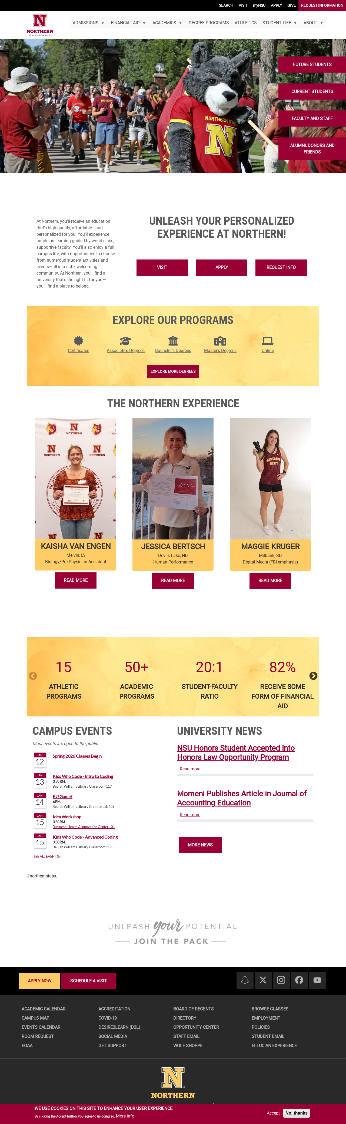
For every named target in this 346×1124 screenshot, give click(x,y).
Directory (184, 1018)
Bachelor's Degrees (173, 350)
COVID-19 (107, 1018)
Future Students (312, 64)
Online (268, 350)
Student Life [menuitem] (278, 24)
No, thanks (296, 1113)
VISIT (243, 5)
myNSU (259, 5)
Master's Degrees (220, 350)
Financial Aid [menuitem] (127, 24)
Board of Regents (193, 1009)
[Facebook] (299, 980)
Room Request (38, 1036)
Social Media (112, 1036)
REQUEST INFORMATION (322, 5)
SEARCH (226, 5)
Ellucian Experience (274, 1045)
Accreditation (114, 1009)
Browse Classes (270, 1009)
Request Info (281, 267)
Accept (273, 1113)
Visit (162, 267)
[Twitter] (263, 980)
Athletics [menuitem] (246, 22)
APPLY (276, 5)
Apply (221, 267)
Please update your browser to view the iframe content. (100, 806)
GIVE (291, 5)
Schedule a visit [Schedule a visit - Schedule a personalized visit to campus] (88, 980)
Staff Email (186, 1036)
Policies (261, 1027)
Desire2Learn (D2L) (119, 1027)
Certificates (78, 350)
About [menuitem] (312, 24)
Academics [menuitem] (165, 24)
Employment (266, 1018)
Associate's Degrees (126, 350)
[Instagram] (281, 980)
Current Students (312, 91)
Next (313, 676)
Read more (190, 768)
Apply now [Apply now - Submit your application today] (39, 980)
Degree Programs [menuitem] (209, 22)
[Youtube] (317, 980)
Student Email (268, 1036)
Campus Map (35, 1018)
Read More (76, 580)
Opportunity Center (196, 1027)
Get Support (112, 1045)
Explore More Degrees (173, 371)
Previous (32, 676)
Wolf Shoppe (187, 1045)
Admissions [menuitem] (87, 24)
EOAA (27, 1045)
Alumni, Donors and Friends (312, 149)
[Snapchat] (245, 980)
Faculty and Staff (312, 118)
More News (200, 845)
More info (125, 1116)
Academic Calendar (43, 1009)
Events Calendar (41, 1027)
